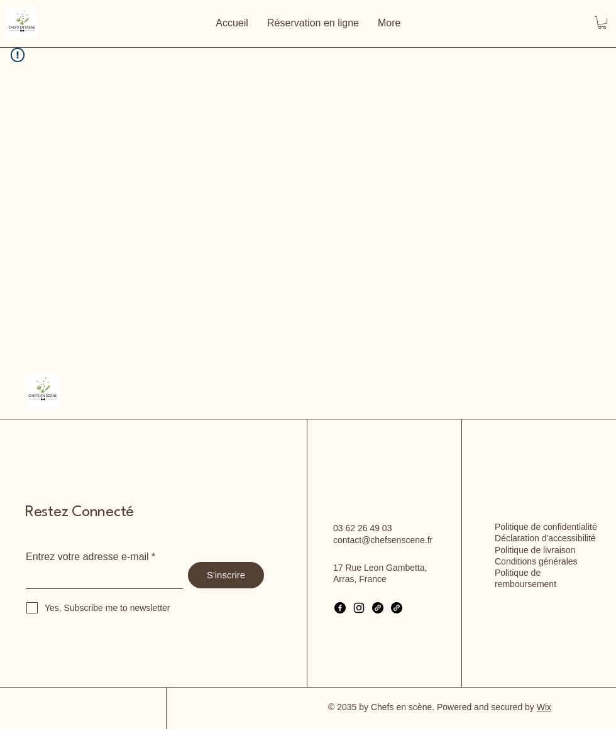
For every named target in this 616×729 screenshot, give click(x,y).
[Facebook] (340, 608)
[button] (602, 22)
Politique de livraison (535, 550)
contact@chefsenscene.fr (382, 540)
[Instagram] (359, 608)
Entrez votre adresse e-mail (87, 557)
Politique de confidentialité (546, 527)
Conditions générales (536, 561)
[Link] (378, 608)
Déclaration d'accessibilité (545, 538)
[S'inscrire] (226, 575)
